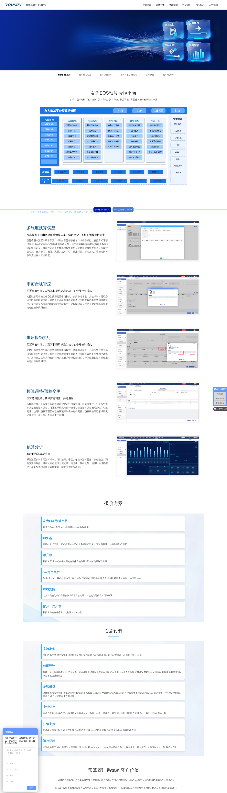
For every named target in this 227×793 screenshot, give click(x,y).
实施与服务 (59, 771)
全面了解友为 (60, 756)
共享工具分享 (81, 771)
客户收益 (150, 74)
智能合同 (38, 756)
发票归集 (38, 765)
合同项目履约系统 (83, 756)
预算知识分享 (169, 74)
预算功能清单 (106, 74)
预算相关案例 (85, 74)
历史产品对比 (60, 765)
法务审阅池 (39, 760)
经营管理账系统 (82, 760)
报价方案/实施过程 (128, 74)
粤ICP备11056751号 (125, 791)
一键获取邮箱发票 (83, 765)
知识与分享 (59, 760)
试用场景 (38, 773)
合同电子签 (39, 769)
